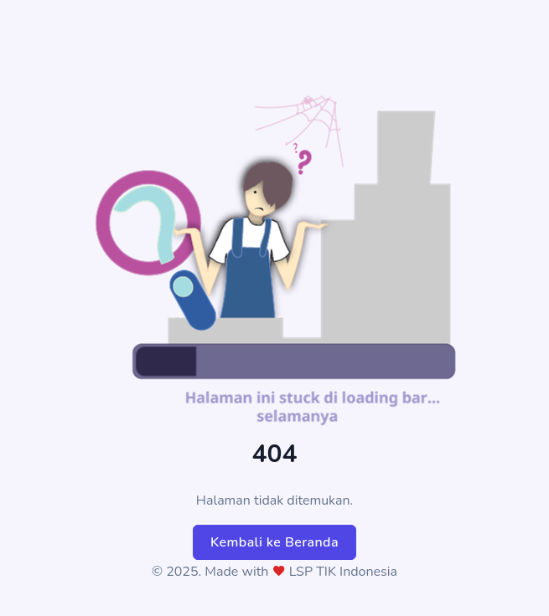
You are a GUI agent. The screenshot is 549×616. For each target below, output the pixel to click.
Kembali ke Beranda (274, 542)
